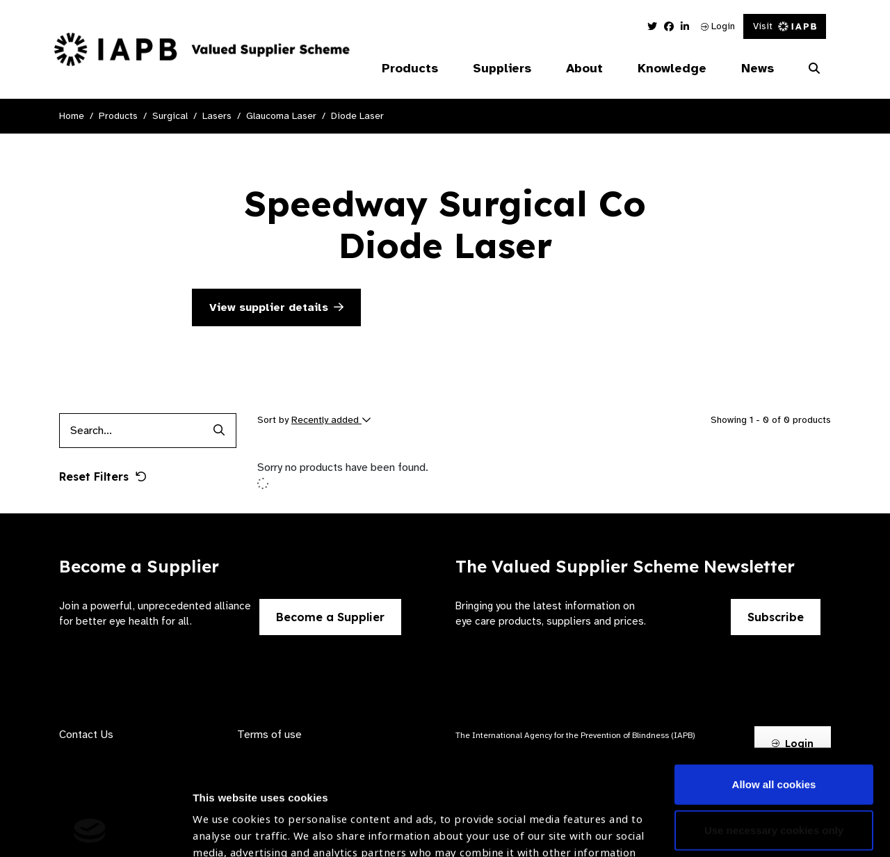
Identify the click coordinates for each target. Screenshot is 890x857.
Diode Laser (357, 116)
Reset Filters (103, 476)
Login (718, 26)
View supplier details (276, 307)
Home (71, 116)
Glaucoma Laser (281, 116)
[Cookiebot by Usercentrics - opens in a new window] (90, 829)
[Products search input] (130, 430)
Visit (784, 26)
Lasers (217, 116)
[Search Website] (814, 69)
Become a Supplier (330, 617)
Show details (225, 816)
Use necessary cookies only (773, 731)
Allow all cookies (774, 685)
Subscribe (775, 617)
